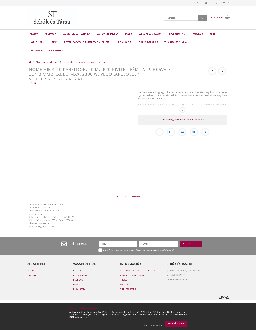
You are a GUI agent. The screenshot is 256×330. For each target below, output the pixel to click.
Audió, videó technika (76, 33)
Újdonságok (123, 42)
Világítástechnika (175, 42)
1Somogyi (51, 33)
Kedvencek (222, 3)
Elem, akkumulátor (150, 33)
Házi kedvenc (177, 33)
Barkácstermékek (107, 33)
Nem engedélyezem (152, 325)
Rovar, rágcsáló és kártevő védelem (86, 42)
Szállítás (125, 284)
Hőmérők (197, 33)
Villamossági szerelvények (46, 50)
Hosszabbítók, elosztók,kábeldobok (78, 62)
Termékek (32, 275)
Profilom (78, 280)
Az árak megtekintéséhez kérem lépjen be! (182, 119)
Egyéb (128, 33)
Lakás (54, 42)
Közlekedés (37, 42)
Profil (206, 3)
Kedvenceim (79, 289)
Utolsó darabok (148, 42)
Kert (212, 33)
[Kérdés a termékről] (205, 132)
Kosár (76, 284)
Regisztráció (80, 275)
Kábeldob (102, 62)
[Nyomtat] (182, 132)
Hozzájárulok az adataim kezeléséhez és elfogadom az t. (139, 250)
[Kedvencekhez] (159, 132)
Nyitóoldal (33, 270)
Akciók (34, 33)
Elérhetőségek (128, 289)
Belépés (190, 3)
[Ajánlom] (171, 132)
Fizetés (123, 280)
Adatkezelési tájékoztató (133, 275)
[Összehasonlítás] (194, 132)
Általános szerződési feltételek (137, 270)
